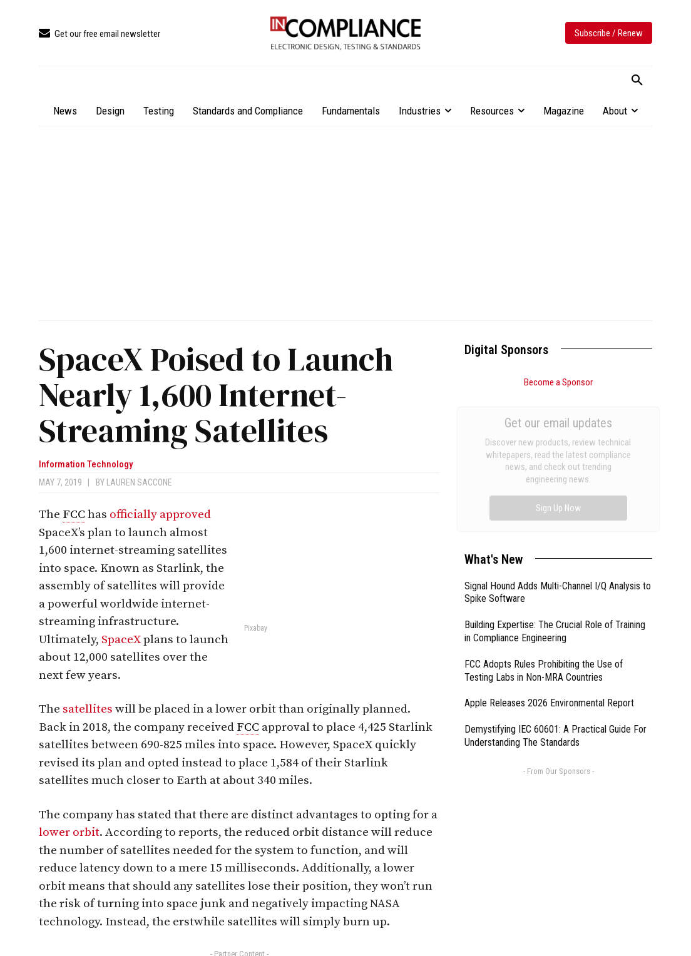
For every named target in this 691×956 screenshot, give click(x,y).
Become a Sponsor (558, 382)
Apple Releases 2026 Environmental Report (549, 562)
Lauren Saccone (139, 482)
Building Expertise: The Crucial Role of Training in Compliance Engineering (554, 490)
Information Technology (86, 464)
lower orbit (69, 832)
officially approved (160, 514)
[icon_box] (99, 34)
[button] (637, 81)
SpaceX (121, 640)
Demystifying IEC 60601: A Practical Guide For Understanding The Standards (555, 595)
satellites (88, 709)
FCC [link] (74, 514)
